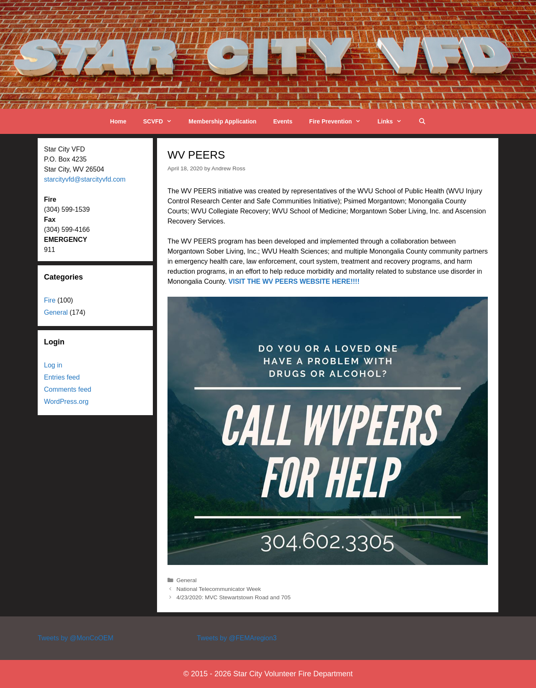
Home (118, 121)
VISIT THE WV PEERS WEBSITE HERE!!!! (294, 281)
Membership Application (222, 121)
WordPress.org (66, 401)
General (186, 580)
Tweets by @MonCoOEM (75, 638)
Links (393, 121)
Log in (53, 365)
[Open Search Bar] (422, 121)
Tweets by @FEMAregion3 (237, 638)
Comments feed (67, 389)
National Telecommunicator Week (218, 589)
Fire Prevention (339, 121)
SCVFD (161, 121)
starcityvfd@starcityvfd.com (85, 179)
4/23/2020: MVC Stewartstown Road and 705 (233, 597)
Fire (50, 300)
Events (282, 121)
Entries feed (62, 377)
